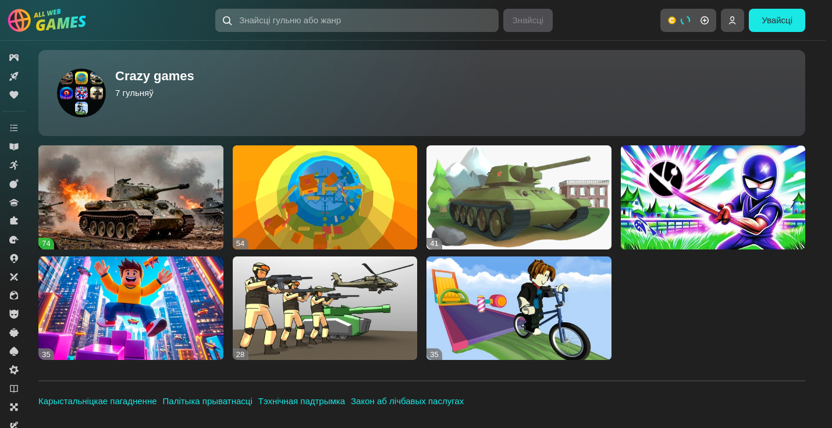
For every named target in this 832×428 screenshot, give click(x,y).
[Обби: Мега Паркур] (130, 308)
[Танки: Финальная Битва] (518, 197)
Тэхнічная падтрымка (301, 401)
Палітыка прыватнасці (208, 401)
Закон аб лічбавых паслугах (407, 401)
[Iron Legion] (130, 197)
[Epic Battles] (325, 308)
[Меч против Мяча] (713, 197)
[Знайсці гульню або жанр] (357, 20)
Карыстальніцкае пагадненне (97, 401)
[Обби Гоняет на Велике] (518, 308)
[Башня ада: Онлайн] (325, 197)
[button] (357, 20)
